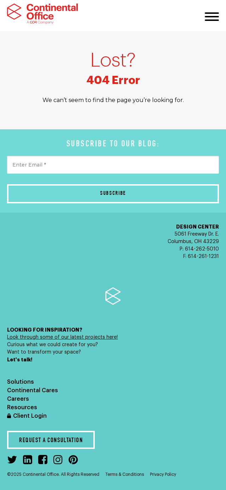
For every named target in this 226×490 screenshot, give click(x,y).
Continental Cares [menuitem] (32, 390)
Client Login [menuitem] (30, 416)
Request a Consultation (51, 441)
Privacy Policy (163, 474)
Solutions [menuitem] (20, 382)
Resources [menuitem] (22, 407)
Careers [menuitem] (18, 399)
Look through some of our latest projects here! (62, 337)
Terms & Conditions (124, 474)
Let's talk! (20, 359)
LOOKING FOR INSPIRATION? (44, 329)
